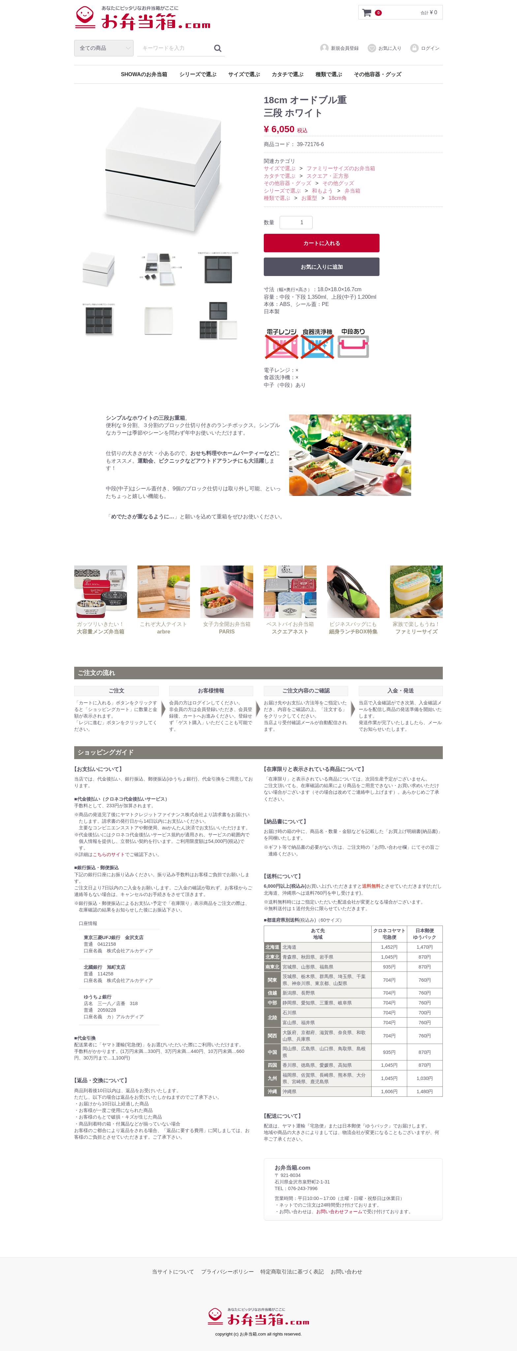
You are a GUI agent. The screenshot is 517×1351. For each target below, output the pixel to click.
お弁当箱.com (142, 21)
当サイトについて (173, 1271)
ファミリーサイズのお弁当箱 (341, 168)
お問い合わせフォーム (339, 1211)
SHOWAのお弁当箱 (144, 74)
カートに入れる (321, 243)
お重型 (309, 198)
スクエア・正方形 (328, 176)
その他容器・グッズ (377, 74)
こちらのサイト (109, 854)
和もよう (322, 191)
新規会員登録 (339, 48)
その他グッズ (338, 183)
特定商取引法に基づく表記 (292, 1271)
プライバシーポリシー (227, 1271)
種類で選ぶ (329, 74)
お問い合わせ (346, 1271)
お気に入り (384, 48)
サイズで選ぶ (244, 74)
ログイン (425, 48)
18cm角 (338, 198)
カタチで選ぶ (287, 74)
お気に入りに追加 (322, 267)
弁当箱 (352, 191)
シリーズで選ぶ (197, 74)
